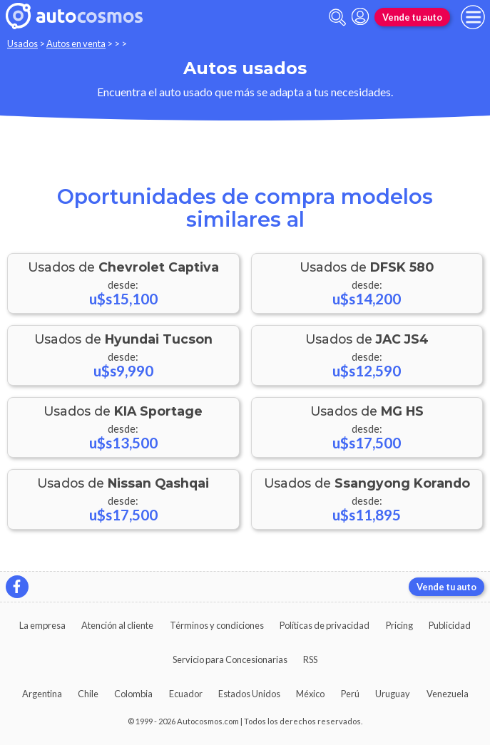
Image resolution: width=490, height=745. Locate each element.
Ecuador (186, 693)
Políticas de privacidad (324, 625)
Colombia (133, 693)
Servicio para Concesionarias (230, 659)
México (310, 693)
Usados (22, 43)
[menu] (473, 17)
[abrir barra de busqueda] (337, 17)
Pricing (399, 625)
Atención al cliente (117, 625)
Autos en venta (76, 43)
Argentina (42, 693)
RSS (310, 659)
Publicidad (450, 625)
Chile (88, 693)
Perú (350, 693)
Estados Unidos (249, 693)
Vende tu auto (412, 17)
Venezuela (448, 693)
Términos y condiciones (217, 625)
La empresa (42, 625)
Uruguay (392, 693)
